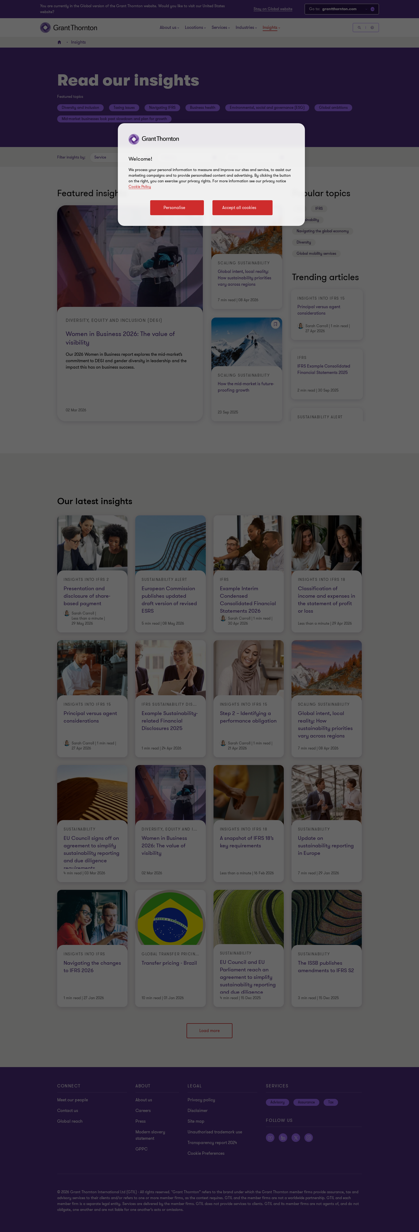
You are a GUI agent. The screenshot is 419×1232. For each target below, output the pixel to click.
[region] (211, 174)
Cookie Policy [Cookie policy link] (140, 186)
